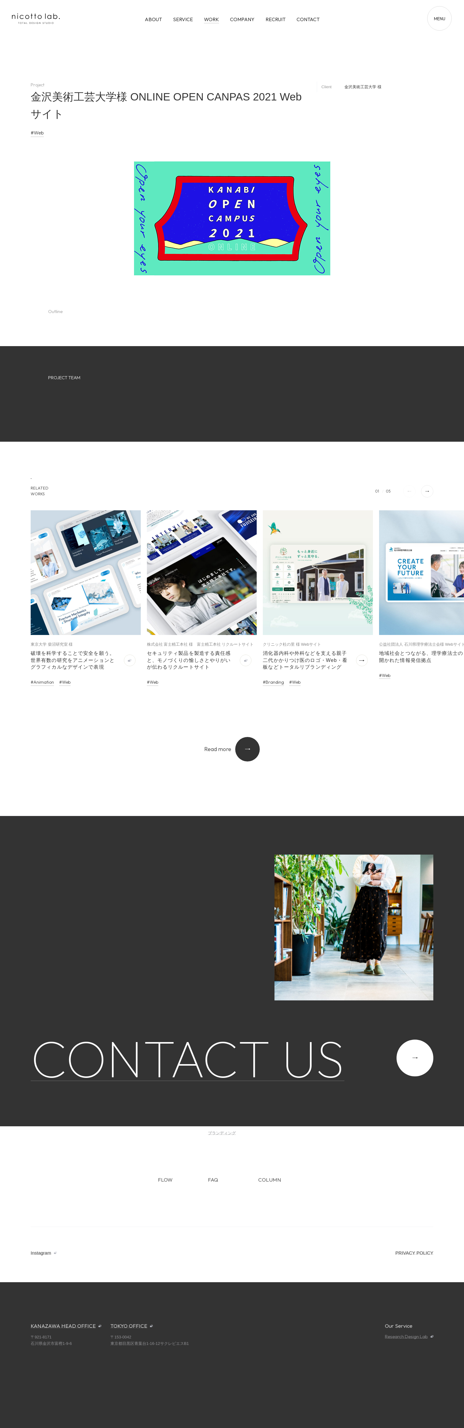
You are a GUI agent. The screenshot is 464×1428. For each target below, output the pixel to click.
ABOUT (153, 19)
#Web (37, 133)
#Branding (273, 682)
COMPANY (242, 19)
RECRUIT (276, 19)
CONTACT (308, 19)
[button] (427, 491)
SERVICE (183, 19)
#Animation (42, 682)
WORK (211, 19)
